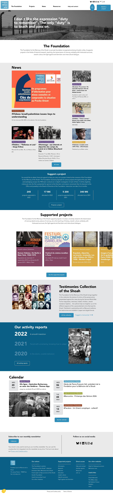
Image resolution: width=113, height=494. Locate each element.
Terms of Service (67, 492)
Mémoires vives (92, 468)
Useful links (92, 473)
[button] (109, 247)
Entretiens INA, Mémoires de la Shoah (42, 471)
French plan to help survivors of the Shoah (43, 473)
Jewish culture (62, 475)
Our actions (35, 461)
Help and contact (73, 6)
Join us (78, 473)
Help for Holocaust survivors (96, 466)
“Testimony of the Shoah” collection (42, 468)
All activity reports (22, 363)
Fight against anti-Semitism (65, 479)
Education (61, 473)
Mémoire (60, 471)
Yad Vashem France (93, 482)
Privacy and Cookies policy (19, 451)
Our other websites (94, 461)
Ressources (56, 6)
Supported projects (64, 461)
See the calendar (62, 420)
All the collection (66, 315)
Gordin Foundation (37, 475)
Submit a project (104, 6)
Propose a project (56, 205)
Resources (79, 471)
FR (100, 2)
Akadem (90, 484)
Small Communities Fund (39, 477)
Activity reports (80, 468)
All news (56, 165)
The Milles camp (92, 480)
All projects (61, 466)
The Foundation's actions (39, 466)
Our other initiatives (37, 479)
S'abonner (14, 441)
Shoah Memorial (92, 478)
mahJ (89, 486)
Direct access (80, 461)
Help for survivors (63, 477)
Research (60, 468)
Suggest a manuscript (84, 315)
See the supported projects (56, 275)
